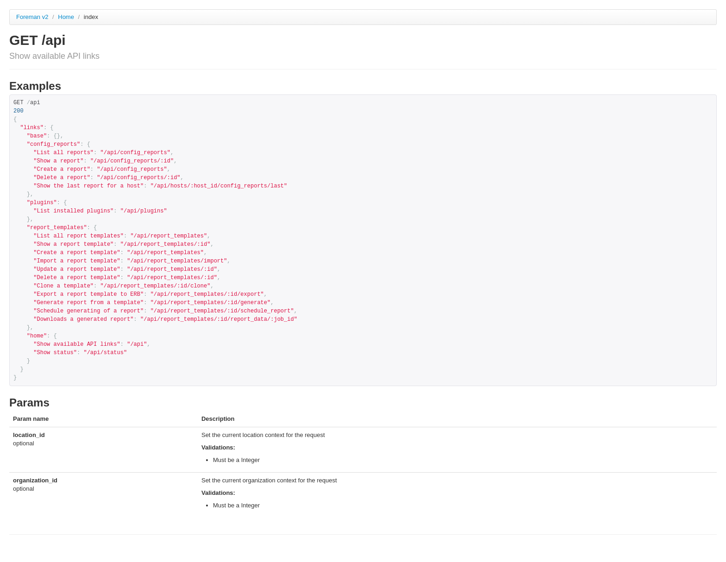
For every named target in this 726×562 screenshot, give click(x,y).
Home (66, 16)
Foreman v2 (32, 16)
